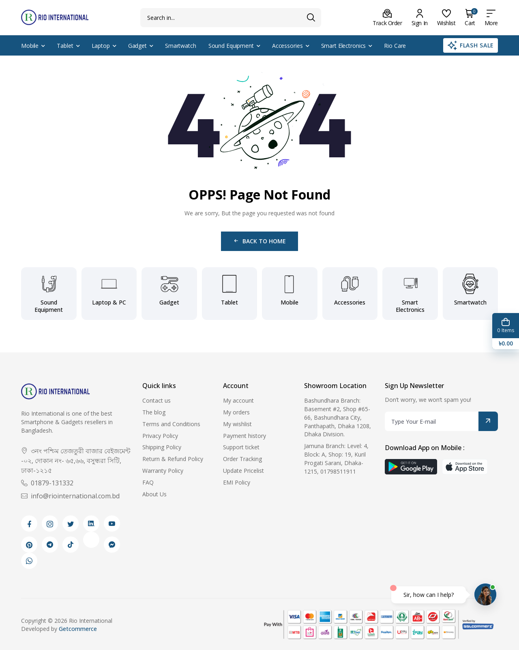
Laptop (101, 45)
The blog (153, 412)
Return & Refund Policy (172, 459)
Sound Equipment (231, 45)
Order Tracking (242, 459)
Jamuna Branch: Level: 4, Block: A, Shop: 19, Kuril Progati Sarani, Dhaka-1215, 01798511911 (336, 458)
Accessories (287, 45)
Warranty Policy (162, 470)
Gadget (137, 45)
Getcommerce (78, 629)
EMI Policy (236, 482)
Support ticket (241, 447)
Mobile (30, 45)
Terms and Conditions (171, 424)
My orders (236, 412)
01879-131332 (47, 482)
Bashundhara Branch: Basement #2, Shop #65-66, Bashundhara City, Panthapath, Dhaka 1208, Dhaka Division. (337, 417)
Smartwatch (180, 45)
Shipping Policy (161, 447)
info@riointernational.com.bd (70, 495)
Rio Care (395, 45)
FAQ (148, 482)
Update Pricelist (243, 470)
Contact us (156, 400)
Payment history (244, 436)
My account (238, 400)
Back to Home (259, 241)
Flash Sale (470, 45)
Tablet (65, 45)
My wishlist (237, 424)
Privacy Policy (160, 436)
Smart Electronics (343, 45)
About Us (154, 494)
